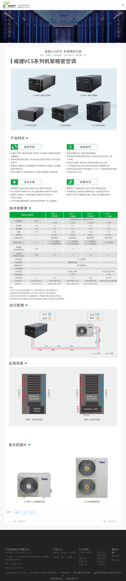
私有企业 (101, 575)
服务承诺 (116, 569)
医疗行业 (101, 566)
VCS (24, 512)
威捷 (17, 512)
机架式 (49, 55)
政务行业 (83, 575)
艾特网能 (72, 566)
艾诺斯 (69, 571)
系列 (32, 512)
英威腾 (56, 571)
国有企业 (101, 572)
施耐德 (56, 566)
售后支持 (116, 574)
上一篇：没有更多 (17, 521)
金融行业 (83, 572)
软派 (63, 571)
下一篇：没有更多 (109, 521)
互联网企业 (102, 569)
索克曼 (64, 566)
